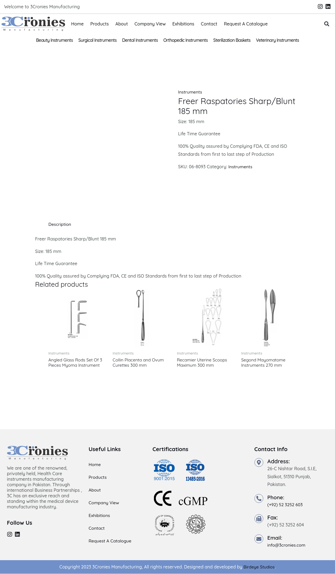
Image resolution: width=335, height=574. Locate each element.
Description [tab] (60, 224)
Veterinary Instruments (277, 40)
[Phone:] (258, 499)
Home (77, 24)
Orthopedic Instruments (185, 40)
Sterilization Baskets (231, 40)
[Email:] (258, 539)
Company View (150, 24)
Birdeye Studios (259, 567)
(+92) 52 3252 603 (285, 505)
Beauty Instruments (54, 40)
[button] (326, 24)
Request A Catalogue (246, 24)
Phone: (276, 497)
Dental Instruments (140, 40)
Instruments (190, 92)
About (121, 24)
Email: (275, 538)
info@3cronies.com (287, 545)
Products (99, 24)
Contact (209, 24)
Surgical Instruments (97, 40)
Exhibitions (183, 24)
